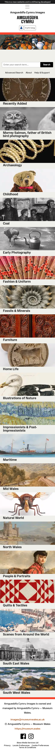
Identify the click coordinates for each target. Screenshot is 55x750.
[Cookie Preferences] (40, 745)
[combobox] (21, 64)
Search (46, 64)
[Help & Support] (42, 72)
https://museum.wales (27, 728)
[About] (29, 72)
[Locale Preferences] (21, 745)
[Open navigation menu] (27, 6)
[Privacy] (7, 745)
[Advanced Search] (14, 72)
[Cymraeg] (30, 27)
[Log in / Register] (21, 27)
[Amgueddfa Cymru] (27, 19)
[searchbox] (21, 64)
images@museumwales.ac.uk (28, 719)
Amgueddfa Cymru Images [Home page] (27, 12)
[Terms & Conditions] (27, 748)
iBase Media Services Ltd (27, 743)
